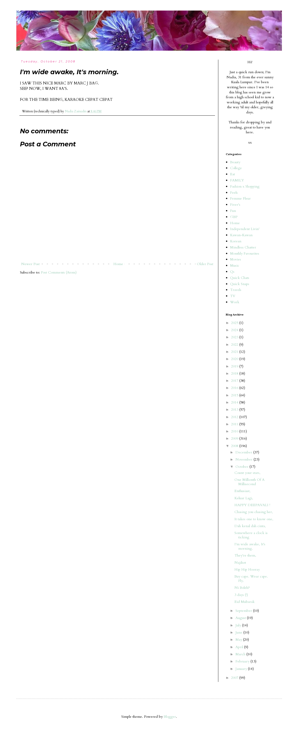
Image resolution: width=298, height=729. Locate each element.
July (238, 625)
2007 (235, 677)
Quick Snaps (239, 283)
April (239, 647)
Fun (233, 210)
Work (234, 302)
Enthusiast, (242, 490)
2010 (235, 431)
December (244, 452)
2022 (235, 344)
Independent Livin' (244, 228)
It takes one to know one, (253, 519)
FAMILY (237, 180)
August (241, 617)
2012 (235, 417)
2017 (235, 380)
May (239, 639)
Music (234, 265)
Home (118, 264)
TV (232, 295)
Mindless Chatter (243, 247)
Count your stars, (247, 472)
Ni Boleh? (242, 587)
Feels (234, 192)
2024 (235, 330)
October (242, 466)
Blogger (170, 716)
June (239, 632)
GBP (233, 216)
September (244, 610)
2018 (235, 373)
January (241, 668)
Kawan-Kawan (241, 235)
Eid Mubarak (244, 601)
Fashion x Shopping (244, 186)
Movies (235, 259)
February (243, 661)
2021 (235, 351)
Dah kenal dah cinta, (250, 526)
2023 (235, 337)
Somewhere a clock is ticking (251, 535)
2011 (235, 424)
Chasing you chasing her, (253, 511)
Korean (235, 241)
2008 (235, 445)
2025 (235, 322)
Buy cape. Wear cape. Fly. (251, 578)
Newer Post (30, 264)
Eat (232, 174)
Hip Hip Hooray (247, 569)
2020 (235, 358)
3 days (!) (241, 594)
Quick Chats (239, 277)
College (236, 168)
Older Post (205, 264)
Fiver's (235, 204)
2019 (235, 366)
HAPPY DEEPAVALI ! (252, 505)
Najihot (240, 562)
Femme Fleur (240, 198)
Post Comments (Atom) (59, 272)
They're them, (245, 555)
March (240, 654)
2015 (235, 395)
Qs (232, 271)
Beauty (235, 162)
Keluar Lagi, (243, 498)
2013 (235, 409)
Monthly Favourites (244, 253)
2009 (235, 438)
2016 (235, 387)
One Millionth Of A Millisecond (249, 481)
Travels (235, 289)
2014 (235, 402)
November (244, 459)
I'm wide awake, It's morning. (249, 546)
